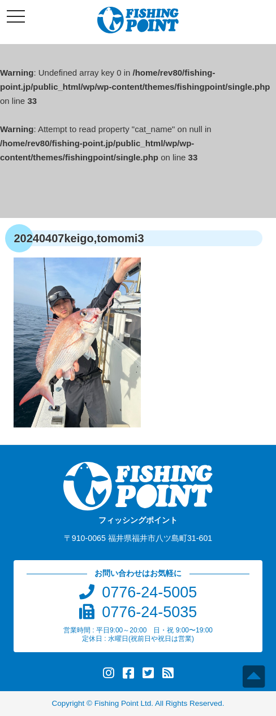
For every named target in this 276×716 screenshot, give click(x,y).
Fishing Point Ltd (123, 703)
